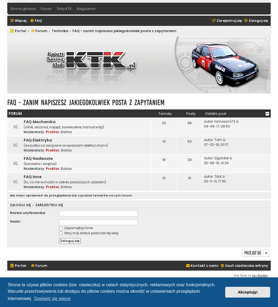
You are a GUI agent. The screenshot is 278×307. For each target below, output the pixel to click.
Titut (217, 176)
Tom (218, 139)
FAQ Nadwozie (38, 158)
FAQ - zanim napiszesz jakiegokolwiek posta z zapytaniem (86, 102)
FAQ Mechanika (39, 122)
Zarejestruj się (49, 205)
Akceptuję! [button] (248, 292)
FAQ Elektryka (38, 140)
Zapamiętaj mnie (76, 228)
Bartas (66, 132)
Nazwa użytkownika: (28, 213)
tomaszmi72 (224, 121)
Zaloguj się (20, 205)
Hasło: (15, 221)
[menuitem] (36, 21)
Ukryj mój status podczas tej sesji (89, 233)
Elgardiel (221, 158)
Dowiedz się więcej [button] (52, 298)
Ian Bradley (260, 276)
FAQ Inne (33, 177)
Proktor (53, 132)
